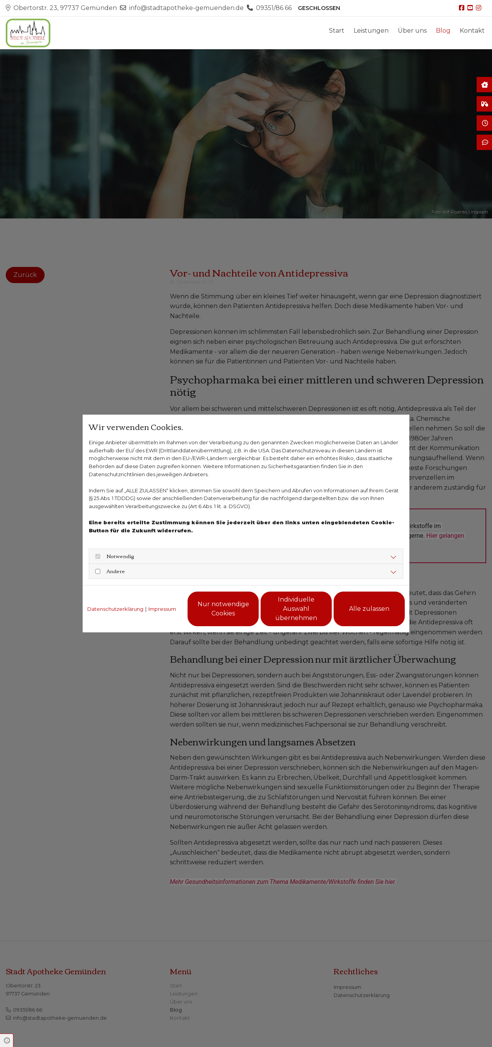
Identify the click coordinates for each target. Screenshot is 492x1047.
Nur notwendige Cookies (223, 608)
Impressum (162, 609)
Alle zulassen (369, 608)
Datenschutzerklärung (115, 609)
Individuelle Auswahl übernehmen (296, 609)
